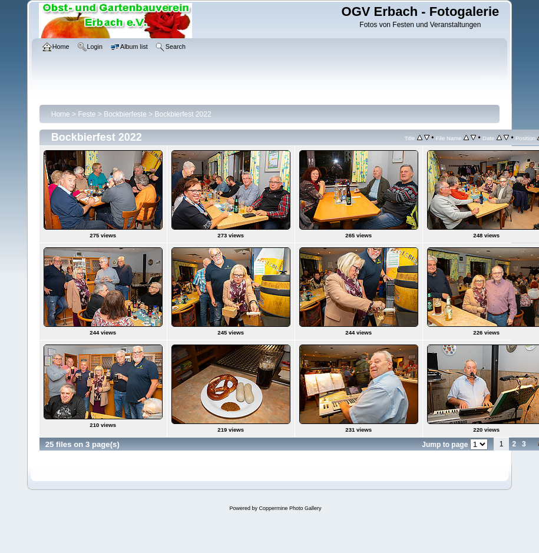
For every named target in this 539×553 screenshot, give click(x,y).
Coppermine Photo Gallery (290, 508)
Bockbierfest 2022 (183, 114)
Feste (86, 114)
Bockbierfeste (125, 114)
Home (60, 114)
